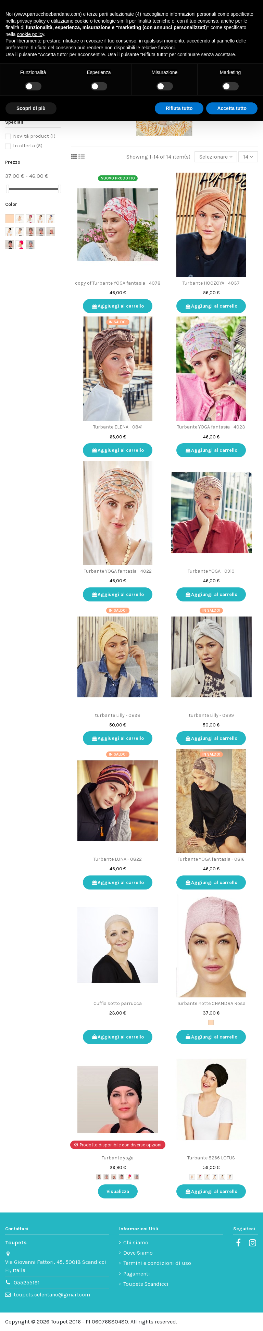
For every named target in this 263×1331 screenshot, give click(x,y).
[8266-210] (192, 1177)
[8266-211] (222, 1177)
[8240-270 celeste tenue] (136, 1177)
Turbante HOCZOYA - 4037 (211, 283)
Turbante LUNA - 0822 (117, 859)
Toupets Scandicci (145, 1284)
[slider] (7, 189)
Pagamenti (136, 1273)
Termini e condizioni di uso (157, 1263)
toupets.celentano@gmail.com (52, 1294)
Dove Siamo (138, 1252)
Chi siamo (135, 1242)
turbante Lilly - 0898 (117, 715)
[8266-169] (230, 1177)
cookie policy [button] (30, 34)
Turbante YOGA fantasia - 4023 (211, 427)
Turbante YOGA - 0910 (211, 571)
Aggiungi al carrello (117, 306)
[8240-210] (113, 1177)
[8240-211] (121, 1177)
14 (248, 156)
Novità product (34, 136)
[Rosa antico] (211, 1022)
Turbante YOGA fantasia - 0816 (211, 859)
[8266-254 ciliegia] (199, 1177)
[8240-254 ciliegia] (129, 1177)
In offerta (27, 145)
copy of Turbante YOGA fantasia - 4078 (118, 283)
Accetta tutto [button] (232, 108)
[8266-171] (214, 1177)
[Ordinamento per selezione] (216, 156)
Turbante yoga (118, 1158)
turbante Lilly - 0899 (211, 715)
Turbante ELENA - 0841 (117, 427)
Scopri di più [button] (31, 108)
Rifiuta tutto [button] (179, 108)
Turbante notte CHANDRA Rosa (211, 1003)
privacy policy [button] (31, 21)
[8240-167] (98, 1177)
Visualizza (118, 1191)
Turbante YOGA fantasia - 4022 (118, 571)
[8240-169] (106, 1177)
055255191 (27, 1282)
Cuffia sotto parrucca (117, 1003)
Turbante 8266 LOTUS (211, 1158)
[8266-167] (207, 1177)
